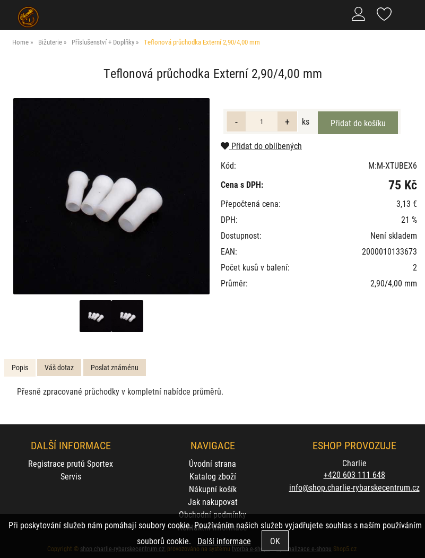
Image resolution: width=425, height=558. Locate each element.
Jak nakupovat (213, 501)
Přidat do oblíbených (261, 145)
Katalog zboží (212, 476)
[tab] (20, 368)
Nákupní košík (213, 488)
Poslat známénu (114, 367)
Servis (70, 476)
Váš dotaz (59, 367)
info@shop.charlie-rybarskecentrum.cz (354, 487)
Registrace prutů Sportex (70, 463)
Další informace (224, 540)
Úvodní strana (212, 463)
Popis (20, 367)
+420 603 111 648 (354, 474)
